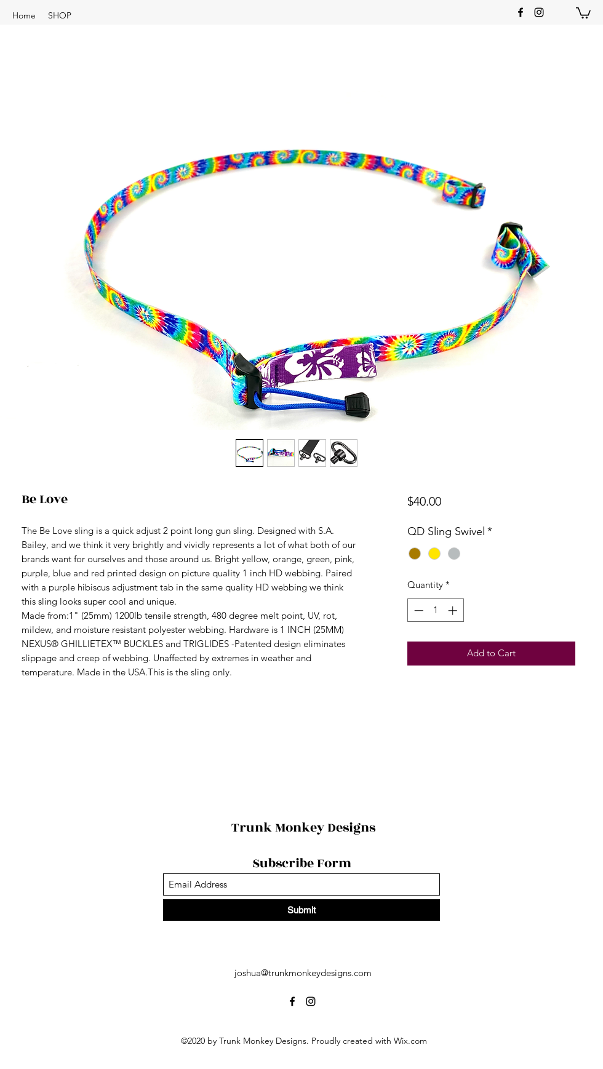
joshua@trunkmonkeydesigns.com (303, 973)
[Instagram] (539, 12)
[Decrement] (417, 610)
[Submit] (301, 910)
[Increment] (453, 610)
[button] (60, 15)
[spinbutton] (435, 610)
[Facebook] (520, 12)
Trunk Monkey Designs (303, 827)
